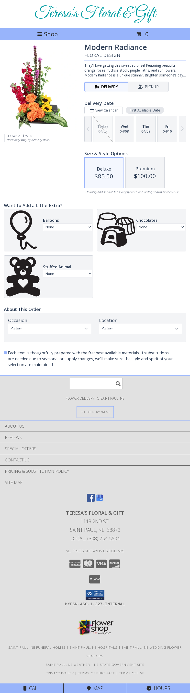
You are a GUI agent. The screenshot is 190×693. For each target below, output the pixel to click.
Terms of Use (132, 673)
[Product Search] (96, 383)
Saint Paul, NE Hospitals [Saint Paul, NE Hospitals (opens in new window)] (93, 647)
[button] (95, 595)
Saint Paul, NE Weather (68, 664)
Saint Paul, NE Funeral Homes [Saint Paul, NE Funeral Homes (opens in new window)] (37, 647)
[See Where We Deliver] (95, 411)
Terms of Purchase (96, 673)
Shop (47, 34)
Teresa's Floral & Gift (95, 14)
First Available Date (145, 110)
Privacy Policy (60, 673)
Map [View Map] (95, 688)
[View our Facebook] (91, 500)
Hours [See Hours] (158, 688)
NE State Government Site (119, 664)
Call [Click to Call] (31, 688)
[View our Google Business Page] (99, 500)
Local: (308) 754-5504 (95, 538)
